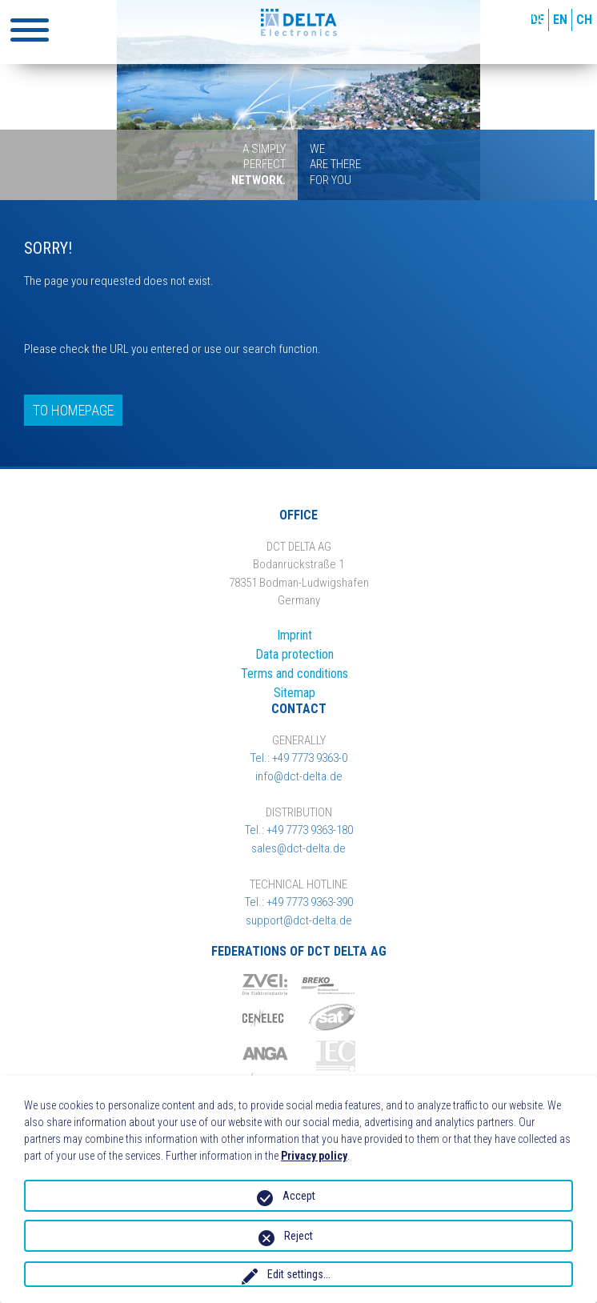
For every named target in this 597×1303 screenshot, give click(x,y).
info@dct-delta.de (299, 776)
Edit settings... (299, 1274)
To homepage (73, 410)
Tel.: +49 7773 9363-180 (299, 830)
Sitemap (294, 692)
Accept (298, 1195)
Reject (298, 1235)
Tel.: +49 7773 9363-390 (299, 902)
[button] (29, 30)
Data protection (294, 654)
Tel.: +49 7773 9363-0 (298, 758)
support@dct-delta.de (299, 920)
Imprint (294, 635)
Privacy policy (314, 1155)
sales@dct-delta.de (298, 848)
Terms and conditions (294, 673)
